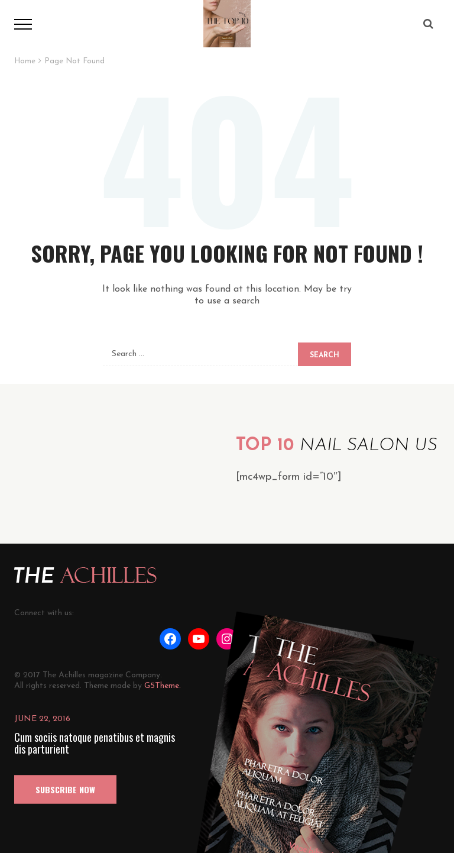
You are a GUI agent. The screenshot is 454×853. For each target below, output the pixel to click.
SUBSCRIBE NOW (65, 789)
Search (324, 355)
